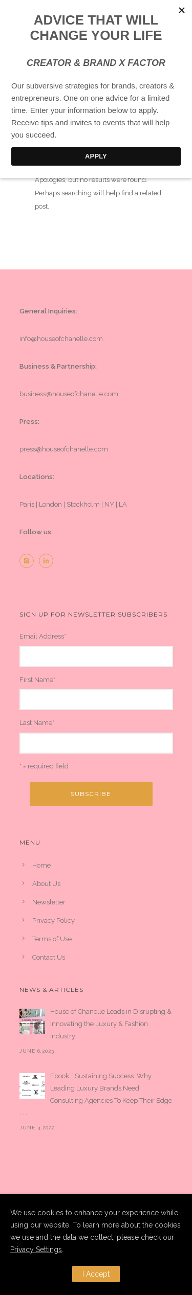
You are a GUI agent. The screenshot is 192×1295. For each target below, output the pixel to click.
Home (41, 865)
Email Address (42, 636)
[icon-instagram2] (29, 561)
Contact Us (48, 957)
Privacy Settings (36, 1249)
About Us (46, 884)
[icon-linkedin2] (48, 561)
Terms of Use (52, 939)
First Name (37, 680)
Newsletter (49, 902)
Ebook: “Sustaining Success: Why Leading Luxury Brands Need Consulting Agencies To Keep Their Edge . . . (95, 1094)
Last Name (36, 722)
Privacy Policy (53, 920)
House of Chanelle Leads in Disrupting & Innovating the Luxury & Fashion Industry (111, 1024)
